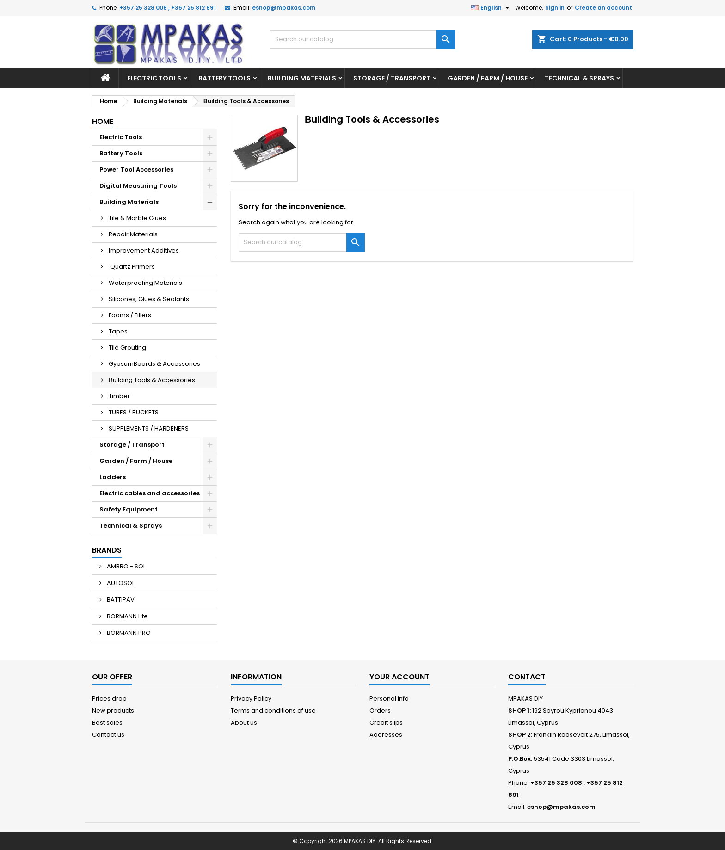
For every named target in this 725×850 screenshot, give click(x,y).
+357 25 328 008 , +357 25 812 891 (167, 8)
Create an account (603, 8)
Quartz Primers (132, 266)
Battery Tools (224, 78)
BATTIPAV (120, 599)
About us (244, 722)
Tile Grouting (127, 347)
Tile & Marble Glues (137, 218)
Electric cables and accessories (149, 493)
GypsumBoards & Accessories (154, 363)
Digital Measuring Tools (138, 185)
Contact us (108, 734)
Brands (107, 550)
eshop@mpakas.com (283, 8)
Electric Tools (154, 78)
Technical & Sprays (579, 78)
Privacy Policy (251, 698)
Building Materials (302, 78)
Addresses (385, 734)
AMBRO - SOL (125, 566)
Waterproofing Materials (145, 282)
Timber (119, 396)
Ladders (112, 477)
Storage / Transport (391, 78)
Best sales (107, 722)
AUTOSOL (120, 583)
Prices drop (109, 698)
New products (113, 710)
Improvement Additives (144, 250)
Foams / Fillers (130, 315)
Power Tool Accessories (136, 169)
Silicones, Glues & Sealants (149, 299)
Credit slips (386, 722)
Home (102, 121)
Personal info (389, 698)
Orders (380, 710)
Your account (399, 676)
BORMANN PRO (128, 632)
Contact (527, 676)
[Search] (362, 39)
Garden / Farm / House (488, 78)
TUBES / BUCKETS (134, 412)
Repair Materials (133, 234)
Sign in (555, 8)
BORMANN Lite (126, 616)
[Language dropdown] (491, 8)
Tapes (118, 331)
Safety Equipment (128, 509)
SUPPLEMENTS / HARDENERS (149, 428)
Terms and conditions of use (273, 710)
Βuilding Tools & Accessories (152, 380)
